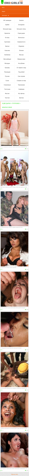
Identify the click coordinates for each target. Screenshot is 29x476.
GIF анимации (7, 20)
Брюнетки (7, 33)
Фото (3, 7)
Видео (3, 11)
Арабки (7, 24)
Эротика (21, 97)
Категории (4, 15)
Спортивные (7, 85)
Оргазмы (7, 67)
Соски (7, 80)
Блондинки (21, 24)
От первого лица (21, 67)
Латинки (21, 50)
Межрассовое (21, 59)
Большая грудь (7, 29)
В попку (7, 37)
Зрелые (7, 46)
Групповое (7, 42)
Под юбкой (21, 72)
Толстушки (7, 89)
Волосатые (21, 37)
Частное (7, 97)
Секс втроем (21, 76)
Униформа (21, 89)
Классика (7, 50)
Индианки (21, 46)
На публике (21, 63)
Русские (7, 76)
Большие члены (21, 29)
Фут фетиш (21, 93)
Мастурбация (7, 59)
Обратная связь (14, 474)
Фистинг (7, 93)
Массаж (21, 54)
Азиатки (21, 20)
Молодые (7, 63)
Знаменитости (21, 42)
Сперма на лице (21, 80)
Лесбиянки (7, 54)
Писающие (7, 72)
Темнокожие (21, 85)
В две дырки (21, 33)
